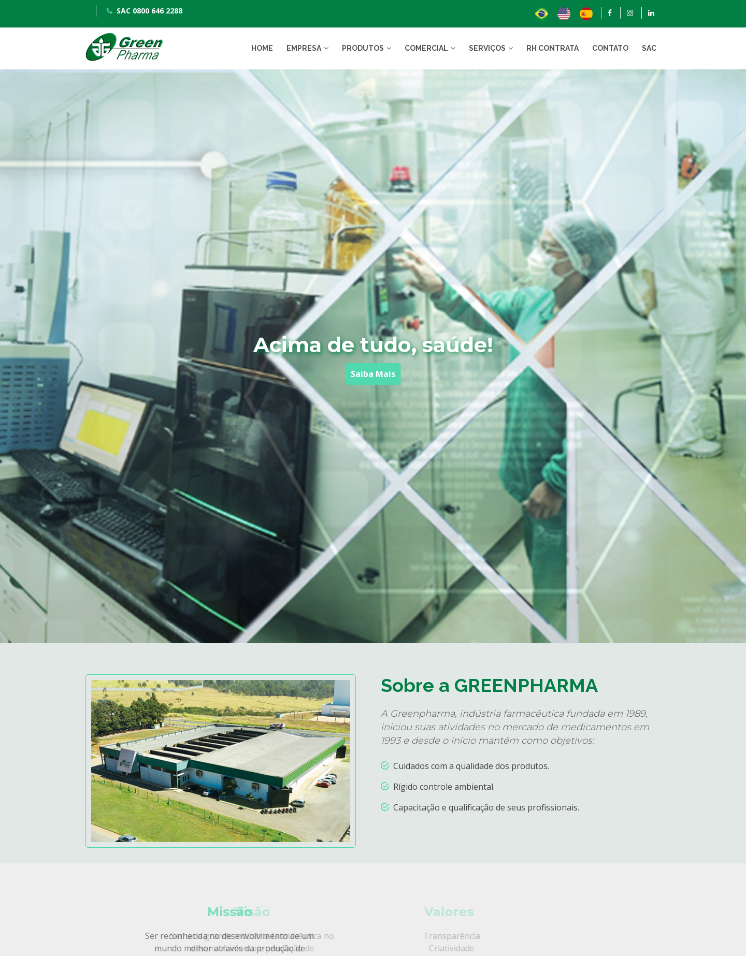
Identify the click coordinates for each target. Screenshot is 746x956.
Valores (401, 911)
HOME (262, 48)
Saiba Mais (373, 374)
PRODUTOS (363, 48)
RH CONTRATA (552, 48)
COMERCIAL (426, 48)
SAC (649, 48)
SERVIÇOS (487, 48)
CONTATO (610, 48)
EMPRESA (303, 48)
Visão (204, 911)
